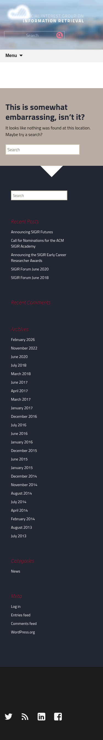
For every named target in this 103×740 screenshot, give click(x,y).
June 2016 (19, 433)
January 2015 (22, 467)
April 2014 (19, 510)
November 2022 (24, 348)
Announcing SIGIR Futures (32, 232)
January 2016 (22, 442)
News (15, 571)
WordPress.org (23, 632)
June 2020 (19, 356)
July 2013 (18, 536)
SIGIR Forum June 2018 (30, 277)
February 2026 (23, 339)
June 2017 (19, 382)
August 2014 (21, 493)
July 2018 (18, 365)
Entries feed (20, 615)
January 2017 (22, 408)
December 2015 (24, 450)
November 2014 (24, 484)
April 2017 (19, 391)
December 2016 (24, 416)
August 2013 (21, 527)
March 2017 (21, 399)
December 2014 (24, 476)
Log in (16, 606)
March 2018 (21, 373)
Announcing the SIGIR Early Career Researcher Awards (38, 257)
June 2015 (19, 459)
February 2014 (23, 519)
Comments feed (24, 623)
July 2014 (18, 502)
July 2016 (18, 425)
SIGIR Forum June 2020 (30, 269)
